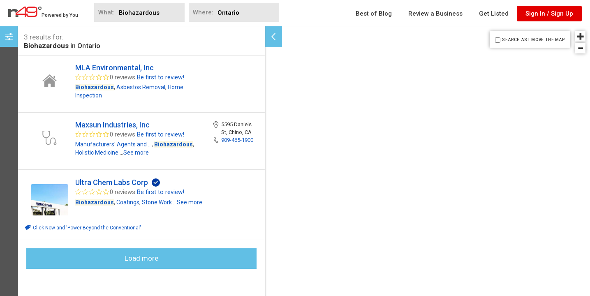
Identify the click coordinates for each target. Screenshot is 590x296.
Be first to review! (160, 77)
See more (136, 152)
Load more (141, 258)
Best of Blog (374, 13)
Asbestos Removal (140, 87)
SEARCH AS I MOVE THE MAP (533, 39)
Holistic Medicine (96, 152)
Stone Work (157, 202)
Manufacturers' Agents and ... (113, 144)
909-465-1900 (237, 140)
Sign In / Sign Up (549, 13)
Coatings (127, 202)
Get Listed (494, 13)
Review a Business (435, 13)
